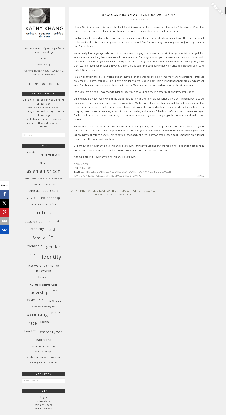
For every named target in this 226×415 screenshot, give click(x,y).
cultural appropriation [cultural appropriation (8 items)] (43, 204)
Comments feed (44, 404)
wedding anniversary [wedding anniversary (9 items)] (43, 346)
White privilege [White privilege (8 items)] (43, 351)
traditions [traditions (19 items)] (43, 340)
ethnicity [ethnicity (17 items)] (37, 229)
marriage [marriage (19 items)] (54, 300)
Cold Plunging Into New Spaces (43, 119)
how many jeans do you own (154, 171)
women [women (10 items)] (55, 356)
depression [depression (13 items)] (55, 221)
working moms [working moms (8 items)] (38, 362)
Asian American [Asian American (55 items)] (44, 171)
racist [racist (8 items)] (56, 321)
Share (200, 175)
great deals (129, 171)
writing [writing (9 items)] (53, 362)
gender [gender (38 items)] (53, 246)
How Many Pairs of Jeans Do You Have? (139, 15)
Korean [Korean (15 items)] (43, 277)
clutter (85, 171)
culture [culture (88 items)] (43, 212)
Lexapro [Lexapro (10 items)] (30, 299)
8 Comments (81, 164)
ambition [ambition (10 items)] (32, 152)
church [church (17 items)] (32, 197)
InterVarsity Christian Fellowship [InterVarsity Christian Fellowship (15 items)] (43, 268)
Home (44, 58)
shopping (135, 175)
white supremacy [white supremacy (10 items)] (37, 356)
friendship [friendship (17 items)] (35, 246)
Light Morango (117, 194)
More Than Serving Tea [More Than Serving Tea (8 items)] (43, 306)
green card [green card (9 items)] (32, 254)
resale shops (103, 175)
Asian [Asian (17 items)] (43, 162)
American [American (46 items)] (51, 154)
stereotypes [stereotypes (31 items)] (51, 331)
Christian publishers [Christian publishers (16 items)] (43, 191)
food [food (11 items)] (51, 236)
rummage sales (120, 175)
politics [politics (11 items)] (55, 312)
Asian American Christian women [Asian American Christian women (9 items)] (43, 178)
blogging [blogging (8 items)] (35, 184)
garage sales (113, 171)
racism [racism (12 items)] (44, 322)
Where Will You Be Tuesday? (43, 107)
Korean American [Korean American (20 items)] (43, 284)
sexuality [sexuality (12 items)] (30, 330)
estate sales (98, 171)
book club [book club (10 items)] (50, 184)
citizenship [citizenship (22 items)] (50, 197)
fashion (87, 168)
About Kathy (43, 64)
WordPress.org (43, 408)
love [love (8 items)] (40, 299)
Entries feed (44, 401)
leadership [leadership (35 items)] (37, 292)
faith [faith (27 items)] (52, 229)
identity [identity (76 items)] (51, 256)
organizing (88, 175)
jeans (77, 175)
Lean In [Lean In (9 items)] (56, 290)
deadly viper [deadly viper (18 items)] (34, 222)
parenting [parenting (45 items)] (37, 314)
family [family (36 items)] (38, 238)
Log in (43, 397)
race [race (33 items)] (32, 323)
